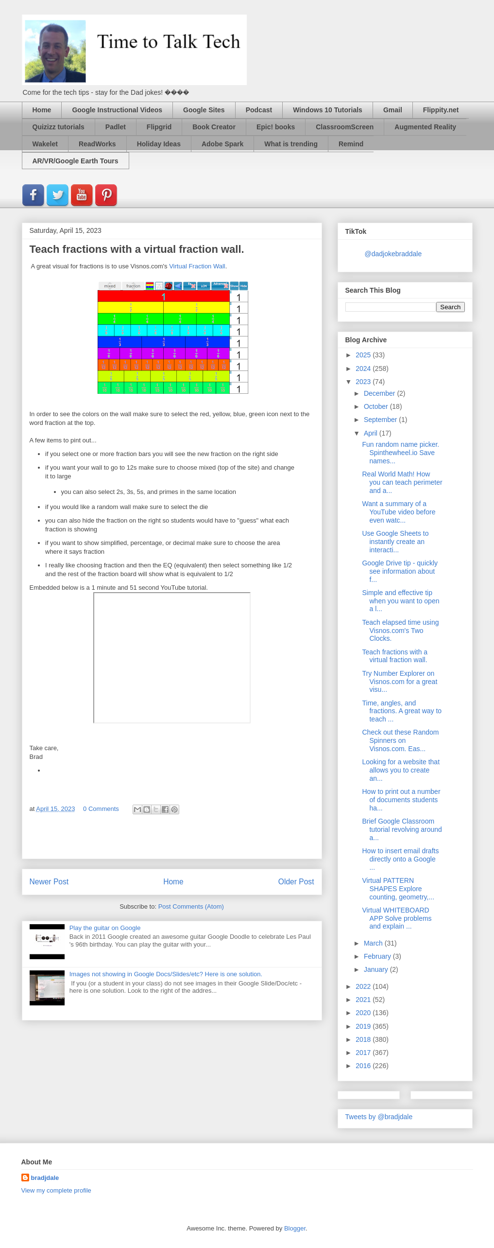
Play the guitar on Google (105, 928)
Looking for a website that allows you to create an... (401, 770)
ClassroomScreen (345, 127)
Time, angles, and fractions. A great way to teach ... (402, 711)
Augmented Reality (425, 127)
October (377, 406)
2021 (364, 999)
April (371, 433)
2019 (364, 1026)
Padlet (115, 127)
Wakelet (45, 144)
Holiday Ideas (159, 144)
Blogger (295, 1228)
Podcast (259, 110)
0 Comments (101, 808)
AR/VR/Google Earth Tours (76, 161)
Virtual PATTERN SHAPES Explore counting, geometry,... (398, 889)
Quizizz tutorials (59, 127)
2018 (364, 1039)
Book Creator (214, 127)
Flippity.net (441, 110)
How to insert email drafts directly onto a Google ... (400, 859)
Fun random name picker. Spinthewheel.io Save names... (400, 452)
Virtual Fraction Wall (197, 266)
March (374, 943)
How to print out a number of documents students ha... (401, 800)
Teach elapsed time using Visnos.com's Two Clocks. (400, 630)
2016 (364, 1066)
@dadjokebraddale (393, 254)
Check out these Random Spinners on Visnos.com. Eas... (400, 740)
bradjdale (45, 1177)
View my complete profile (56, 1190)
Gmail (392, 110)
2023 (364, 382)
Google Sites (204, 110)
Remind (351, 144)
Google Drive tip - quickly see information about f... (400, 571)
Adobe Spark (222, 144)
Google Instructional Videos (117, 110)
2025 (364, 355)
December (380, 393)
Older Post (296, 882)
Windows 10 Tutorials (327, 110)
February (378, 956)
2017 (364, 1052)
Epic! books (275, 127)
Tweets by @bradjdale (379, 1117)
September (381, 419)
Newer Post (49, 882)
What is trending (291, 144)
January (377, 969)
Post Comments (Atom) (191, 906)
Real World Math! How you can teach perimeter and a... (402, 482)
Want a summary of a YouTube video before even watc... (398, 512)
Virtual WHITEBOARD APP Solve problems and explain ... (396, 918)
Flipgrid (159, 127)
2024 (364, 368)
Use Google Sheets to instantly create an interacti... (395, 541)
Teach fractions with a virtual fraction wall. (394, 656)
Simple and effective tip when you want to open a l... (400, 601)
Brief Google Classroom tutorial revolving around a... (402, 829)
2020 (364, 1013)
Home (42, 110)
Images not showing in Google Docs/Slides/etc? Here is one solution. (165, 974)
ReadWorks (97, 144)
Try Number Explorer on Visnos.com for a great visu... (399, 681)
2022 (364, 986)
